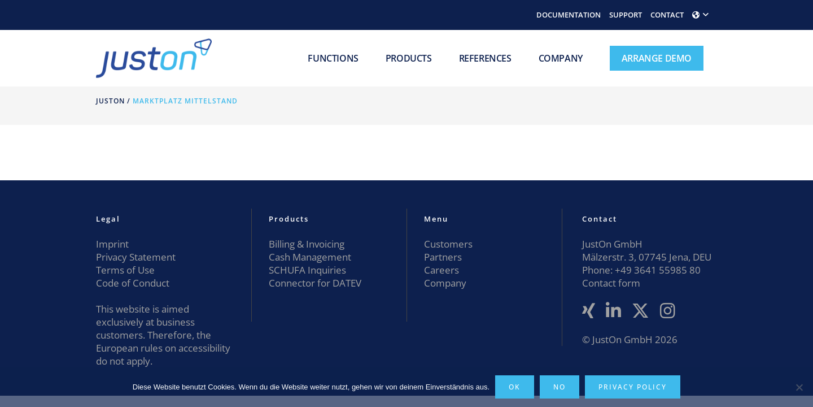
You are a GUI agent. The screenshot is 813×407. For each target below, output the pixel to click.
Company (445, 282)
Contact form (611, 282)
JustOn (110, 101)
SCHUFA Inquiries (307, 269)
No (559, 387)
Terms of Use (125, 269)
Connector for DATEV (315, 282)
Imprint (112, 243)
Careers (441, 269)
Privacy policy (632, 387)
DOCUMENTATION (568, 15)
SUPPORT (625, 15)
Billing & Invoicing (306, 243)
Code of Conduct (132, 282)
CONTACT (667, 15)
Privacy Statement (136, 256)
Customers (448, 243)
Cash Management (310, 256)
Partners (443, 256)
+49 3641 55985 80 (657, 269)
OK (515, 387)
